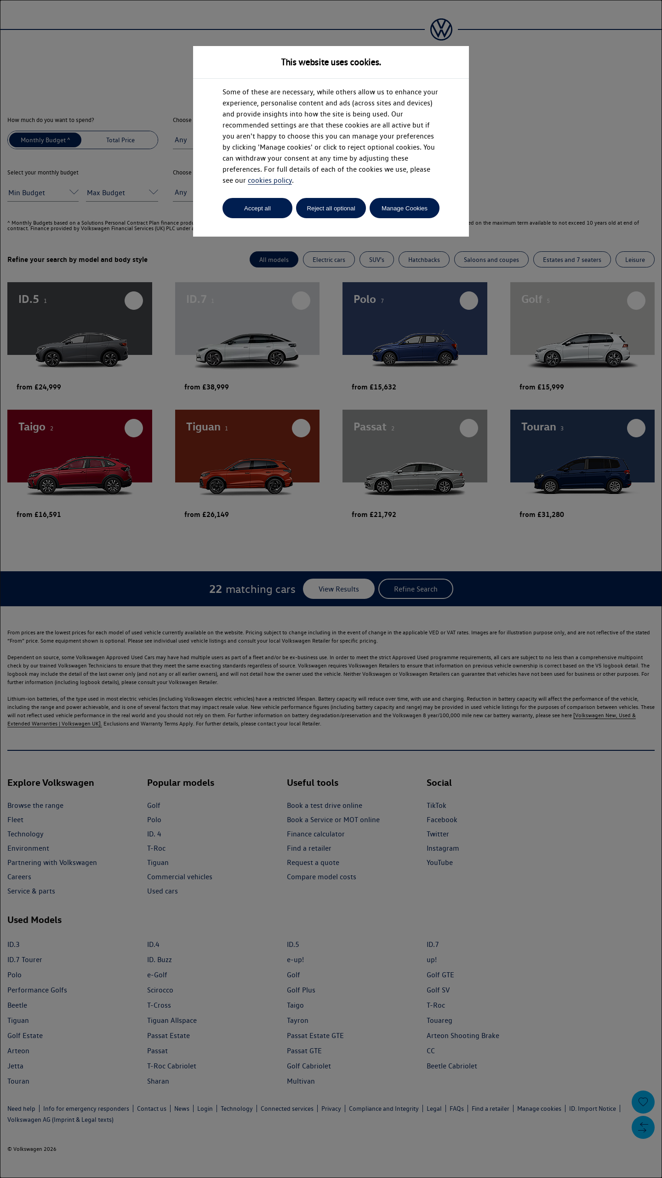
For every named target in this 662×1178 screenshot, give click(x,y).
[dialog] (331, 589)
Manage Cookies (405, 208)
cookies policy (270, 180)
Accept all (257, 208)
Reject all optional (331, 208)
